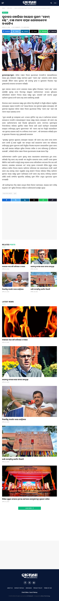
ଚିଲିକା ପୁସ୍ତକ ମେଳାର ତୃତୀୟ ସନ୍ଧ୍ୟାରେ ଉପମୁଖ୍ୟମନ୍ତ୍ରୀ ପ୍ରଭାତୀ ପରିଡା (26, 499)
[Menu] (3, 3)
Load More (29, 508)
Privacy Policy (37, 588)
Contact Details (19, 588)
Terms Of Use (48, 588)
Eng (55, 3)
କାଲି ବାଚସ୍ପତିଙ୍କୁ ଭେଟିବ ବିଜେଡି (40, 289)
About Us (10, 588)
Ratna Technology (45, 596)
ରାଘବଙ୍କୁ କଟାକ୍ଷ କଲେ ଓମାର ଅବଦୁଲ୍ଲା (42, 266)
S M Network (30, 596)
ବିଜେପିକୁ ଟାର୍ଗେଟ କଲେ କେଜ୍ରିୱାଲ (13, 289)
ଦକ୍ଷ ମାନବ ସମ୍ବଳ (7, 193)
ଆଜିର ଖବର (5, 12)
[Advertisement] (29, 221)
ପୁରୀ (15, 193)
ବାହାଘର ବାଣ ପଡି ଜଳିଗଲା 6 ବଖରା (13, 266)
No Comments (15, 27)
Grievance (29, 588)
